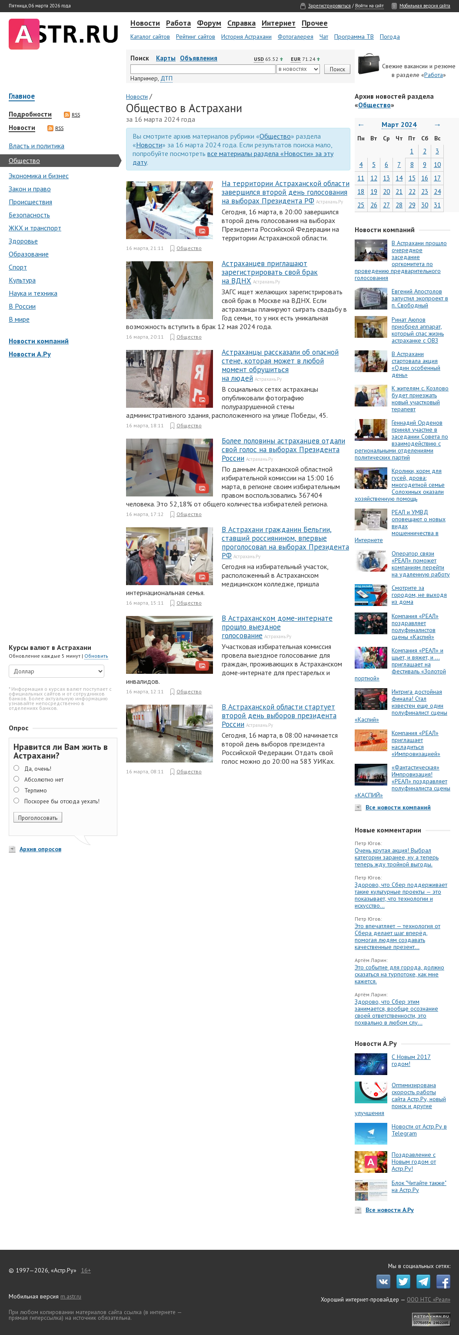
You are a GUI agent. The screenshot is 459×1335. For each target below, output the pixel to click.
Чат (323, 36)
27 (386, 205)
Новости (145, 23)
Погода (390, 36)
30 (424, 205)
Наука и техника (33, 293)
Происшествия (30, 201)
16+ (86, 1270)
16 (424, 178)
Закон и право (30, 188)
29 (412, 205)
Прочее (315, 23)
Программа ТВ (354, 36)
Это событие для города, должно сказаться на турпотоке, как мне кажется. (399, 974)
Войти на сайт (369, 6)
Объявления (198, 58)
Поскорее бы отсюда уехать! (62, 801)
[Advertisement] (61, 501)
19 (373, 191)
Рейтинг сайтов (195, 36)
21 (399, 191)
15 (412, 178)
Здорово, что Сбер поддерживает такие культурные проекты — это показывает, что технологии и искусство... (401, 895)
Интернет (279, 23)
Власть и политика (36, 145)
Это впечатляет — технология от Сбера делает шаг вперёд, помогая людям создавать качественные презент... (397, 936)
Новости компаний (39, 340)
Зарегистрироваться (329, 6)
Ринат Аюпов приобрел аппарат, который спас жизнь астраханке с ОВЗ (418, 330)
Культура (22, 280)
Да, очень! (37, 768)
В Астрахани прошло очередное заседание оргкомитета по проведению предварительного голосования (401, 260)
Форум (209, 23)
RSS (72, 115)
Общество (24, 160)
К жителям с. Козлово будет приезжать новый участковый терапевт (420, 398)
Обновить (96, 656)
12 (373, 178)
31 (437, 205)
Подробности (30, 114)
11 (360, 178)
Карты (166, 58)
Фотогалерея (295, 36)
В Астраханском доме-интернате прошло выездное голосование (277, 626)
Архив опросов (40, 849)
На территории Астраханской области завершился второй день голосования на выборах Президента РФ (285, 192)
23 (424, 191)
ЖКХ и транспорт (35, 227)
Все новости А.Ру (390, 1210)
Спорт (18, 267)
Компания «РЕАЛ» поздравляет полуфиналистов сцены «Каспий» (415, 626)
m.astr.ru (70, 1296)
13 (386, 178)
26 (373, 205)
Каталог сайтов (150, 36)
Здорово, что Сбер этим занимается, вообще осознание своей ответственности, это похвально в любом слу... (396, 1012)
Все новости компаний (398, 807)
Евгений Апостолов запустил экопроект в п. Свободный (420, 298)
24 (437, 191)
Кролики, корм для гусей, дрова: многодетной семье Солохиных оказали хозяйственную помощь (400, 485)
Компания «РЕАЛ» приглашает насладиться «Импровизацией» (416, 743)
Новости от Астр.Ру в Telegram (419, 1129)
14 (399, 178)
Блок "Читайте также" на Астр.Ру (419, 1186)
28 (399, 205)
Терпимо (35, 790)
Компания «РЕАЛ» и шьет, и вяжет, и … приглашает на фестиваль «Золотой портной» (400, 664)
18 (360, 191)
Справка (241, 23)
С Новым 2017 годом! (411, 1060)
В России (22, 306)
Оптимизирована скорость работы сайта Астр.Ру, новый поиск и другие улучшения (400, 1099)
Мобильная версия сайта (424, 6)
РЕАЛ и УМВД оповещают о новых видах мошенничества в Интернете (400, 526)
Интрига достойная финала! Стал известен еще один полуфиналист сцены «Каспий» (401, 705)
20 (386, 191)
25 (360, 205)
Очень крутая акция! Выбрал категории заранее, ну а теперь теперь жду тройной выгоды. (397, 857)
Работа (178, 23)
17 (437, 178)
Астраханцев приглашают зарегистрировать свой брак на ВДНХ (270, 272)
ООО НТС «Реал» (428, 1299)
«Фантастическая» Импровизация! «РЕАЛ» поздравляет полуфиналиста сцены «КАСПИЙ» (402, 781)
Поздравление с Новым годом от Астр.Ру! (414, 1161)
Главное (22, 97)
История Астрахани (246, 36)
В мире (19, 319)
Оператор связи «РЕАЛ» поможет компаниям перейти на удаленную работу (421, 563)
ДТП (166, 78)
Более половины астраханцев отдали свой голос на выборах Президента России (283, 449)
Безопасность (29, 214)
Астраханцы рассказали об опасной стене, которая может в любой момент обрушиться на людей (280, 365)
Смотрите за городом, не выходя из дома (419, 595)
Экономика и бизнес (39, 175)
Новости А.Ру (30, 354)
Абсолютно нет (43, 779)
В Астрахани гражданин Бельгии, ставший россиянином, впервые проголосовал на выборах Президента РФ (285, 542)
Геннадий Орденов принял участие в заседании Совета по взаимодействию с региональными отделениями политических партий (401, 440)
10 (437, 164)
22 (412, 191)
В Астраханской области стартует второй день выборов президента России (279, 715)
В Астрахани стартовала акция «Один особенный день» (416, 364)
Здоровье (23, 240)
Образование (29, 254)
